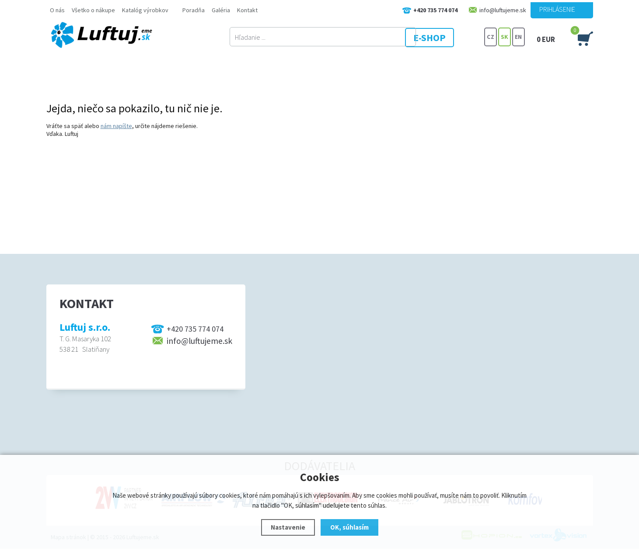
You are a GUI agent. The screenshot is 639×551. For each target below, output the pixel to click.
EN (518, 37)
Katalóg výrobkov (145, 10)
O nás (57, 10)
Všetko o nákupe (93, 10)
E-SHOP (450, 37)
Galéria (221, 10)
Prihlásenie (557, 9)
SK (504, 37)
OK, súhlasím (349, 527)
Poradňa (193, 10)
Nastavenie (288, 527)
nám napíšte (116, 126)
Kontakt (247, 10)
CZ (490, 37)
